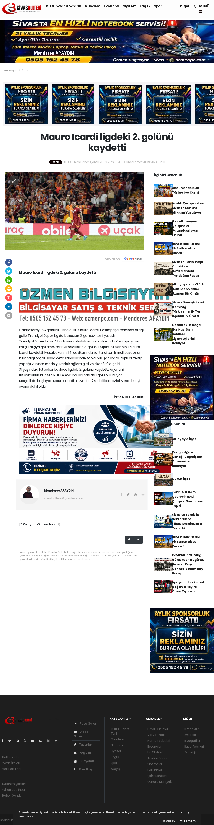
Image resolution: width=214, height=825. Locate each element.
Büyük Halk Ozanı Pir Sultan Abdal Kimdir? (186, 248)
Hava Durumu (157, 729)
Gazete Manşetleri (160, 781)
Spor (158, 6)
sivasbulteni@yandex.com (63, 498)
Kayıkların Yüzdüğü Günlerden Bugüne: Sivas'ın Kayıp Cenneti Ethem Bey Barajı (188, 564)
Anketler (190, 735)
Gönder (133, 539)
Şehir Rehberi (157, 776)
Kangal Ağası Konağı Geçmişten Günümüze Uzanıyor (187, 459)
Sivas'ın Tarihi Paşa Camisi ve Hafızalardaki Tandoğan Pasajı (187, 269)
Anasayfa (11, 70)
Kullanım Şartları (14, 784)
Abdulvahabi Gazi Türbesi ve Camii (186, 190)
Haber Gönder (12, 795)
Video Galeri (81, 734)
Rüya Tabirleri (194, 746)
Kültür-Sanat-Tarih (63, 6)
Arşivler (82, 753)
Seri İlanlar (154, 770)
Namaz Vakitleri (158, 741)
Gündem (92, 6)
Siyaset (129, 6)
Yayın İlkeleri (11, 763)
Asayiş (115, 768)
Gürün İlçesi (181, 479)
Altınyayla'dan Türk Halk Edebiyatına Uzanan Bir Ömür (188, 289)
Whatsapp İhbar (14, 790)
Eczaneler (154, 746)
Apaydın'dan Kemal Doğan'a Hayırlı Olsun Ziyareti (188, 586)
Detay (169, 821)
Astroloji (190, 752)
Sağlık (144, 6)
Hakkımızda (10, 757)
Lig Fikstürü (155, 752)
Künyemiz (84, 761)
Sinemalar (154, 764)
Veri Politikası (11, 769)
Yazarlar (83, 744)
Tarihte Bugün (157, 758)
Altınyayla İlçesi (184, 439)
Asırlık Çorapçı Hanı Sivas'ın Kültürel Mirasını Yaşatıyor (188, 208)
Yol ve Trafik (156, 735)
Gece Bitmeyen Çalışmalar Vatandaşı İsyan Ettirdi (185, 228)
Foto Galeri (85, 723)
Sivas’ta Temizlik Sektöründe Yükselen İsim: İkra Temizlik (187, 521)
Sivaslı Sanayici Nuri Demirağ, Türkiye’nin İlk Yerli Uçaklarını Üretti (188, 309)
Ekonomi (111, 6)
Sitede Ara (191, 729)
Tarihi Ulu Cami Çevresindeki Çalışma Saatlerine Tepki (187, 499)
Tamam (188, 821)
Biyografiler (192, 741)
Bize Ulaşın (84, 769)
